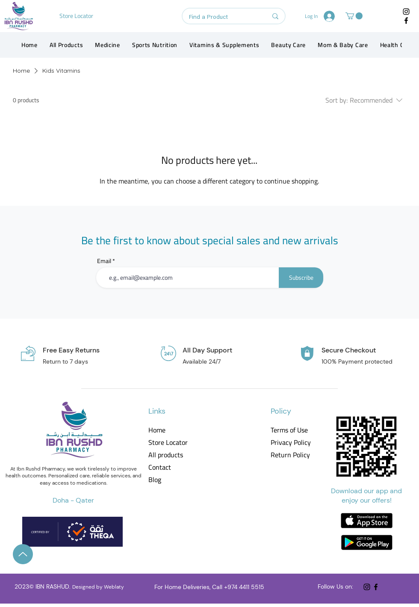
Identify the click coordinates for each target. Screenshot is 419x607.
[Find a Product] (221, 18)
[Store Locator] (77, 15)
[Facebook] (406, 20)
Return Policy (290, 455)
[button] (354, 15)
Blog (154, 480)
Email (104, 261)
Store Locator (168, 442)
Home (156, 430)
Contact (159, 467)
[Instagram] (406, 11)
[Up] (23, 554)
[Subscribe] (301, 277)
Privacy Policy (290, 442)
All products (165, 455)
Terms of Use (289, 430)
